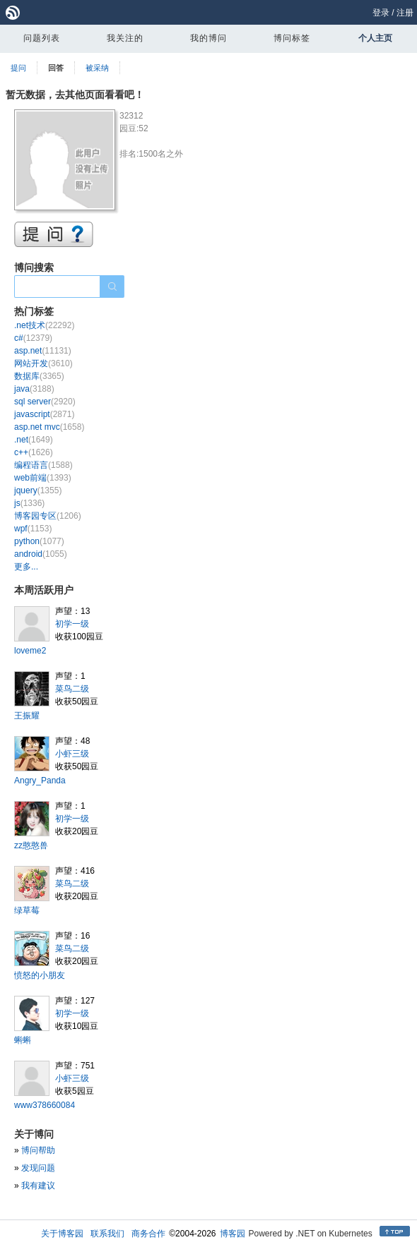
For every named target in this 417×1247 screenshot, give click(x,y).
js (29, 503)
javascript (44, 414)
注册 (405, 13)
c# (33, 338)
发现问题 (38, 1168)
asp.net (42, 351)
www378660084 (44, 1105)
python (39, 541)
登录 (380, 13)
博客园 (232, 1234)
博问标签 (292, 38)
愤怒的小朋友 (39, 975)
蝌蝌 (22, 1040)
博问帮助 (38, 1150)
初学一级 (72, 624)
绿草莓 (27, 910)
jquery (37, 490)
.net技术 (44, 325)
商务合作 (148, 1234)
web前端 (42, 478)
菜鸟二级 (72, 689)
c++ (33, 452)
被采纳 (97, 68)
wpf (33, 529)
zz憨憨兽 (31, 845)
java (34, 389)
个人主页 (375, 38)
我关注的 (125, 38)
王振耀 (27, 716)
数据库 (39, 376)
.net (33, 440)
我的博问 (208, 38)
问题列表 (41, 38)
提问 (18, 68)
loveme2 (30, 651)
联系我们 (107, 1234)
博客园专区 (47, 516)
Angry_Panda (40, 780)
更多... (26, 567)
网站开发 (43, 363)
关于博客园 (62, 1234)
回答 (56, 68)
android (40, 554)
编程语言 (43, 465)
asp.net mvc (49, 427)
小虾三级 (72, 754)
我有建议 (38, 1186)
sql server (45, 401)
